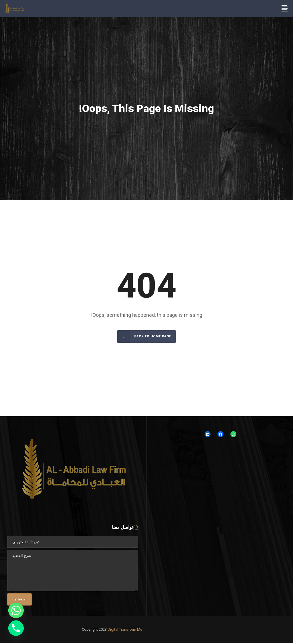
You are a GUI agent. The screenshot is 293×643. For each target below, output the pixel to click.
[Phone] (16, 628)
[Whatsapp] (16, 610)
